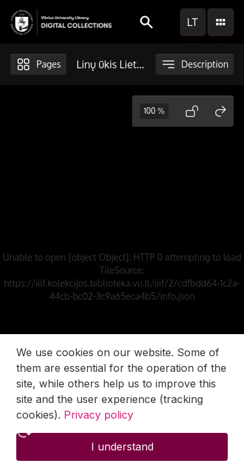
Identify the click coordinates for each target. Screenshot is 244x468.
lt (192, 22)
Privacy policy (98, 423)
